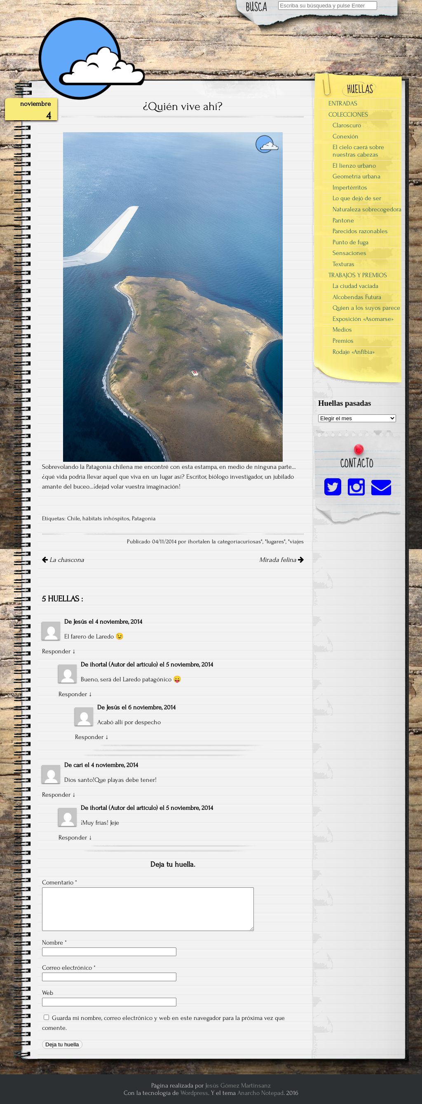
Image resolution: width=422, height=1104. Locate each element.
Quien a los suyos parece (366, 307)
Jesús (80, 621)
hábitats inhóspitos (105, 518)
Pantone (343, 220)
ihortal (98, 664)
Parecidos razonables (360, 231)
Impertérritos (350, 187)
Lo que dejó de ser (357, 198)
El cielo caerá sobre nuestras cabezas (358, 150)
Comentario (59, 882)
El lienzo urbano (354, 165)
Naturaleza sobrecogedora (367, 209)
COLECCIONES (348, 114)
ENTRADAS (342, 103)
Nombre (54, 942)
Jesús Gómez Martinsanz (238, 1085)
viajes (297, 541)
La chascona (63, 560)
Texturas (343, 264)
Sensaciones (349, 253)
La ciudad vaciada (355, 286)
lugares (275, 541)
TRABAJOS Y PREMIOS (357, 275)
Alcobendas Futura (357, 297)
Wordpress (194, 1093)
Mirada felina (281, 560)
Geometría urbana (356, 176)
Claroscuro (347, 125)
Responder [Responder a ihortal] (73, 694)
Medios (342, 329)
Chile (73, 518)
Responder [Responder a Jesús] (56, 651)
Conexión (346, 136)
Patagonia (144, 518)
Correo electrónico (69, 967)
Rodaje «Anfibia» (354, 352)
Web (47, 992)
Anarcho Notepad (260, 1093)
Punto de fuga (350, 242)
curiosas (250, 541)
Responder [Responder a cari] (56, 794)
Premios (343, 340)
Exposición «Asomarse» (363, 319)
